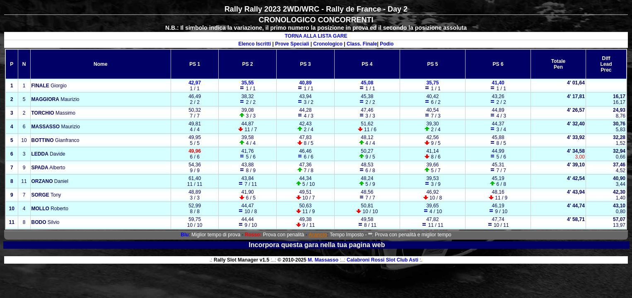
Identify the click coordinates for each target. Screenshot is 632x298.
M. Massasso (323, 260)
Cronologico (328, 44)
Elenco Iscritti (255, 44)
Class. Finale (362, 44)
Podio (386, 44)
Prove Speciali (292, 44)
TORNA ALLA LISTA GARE (316, 36)
